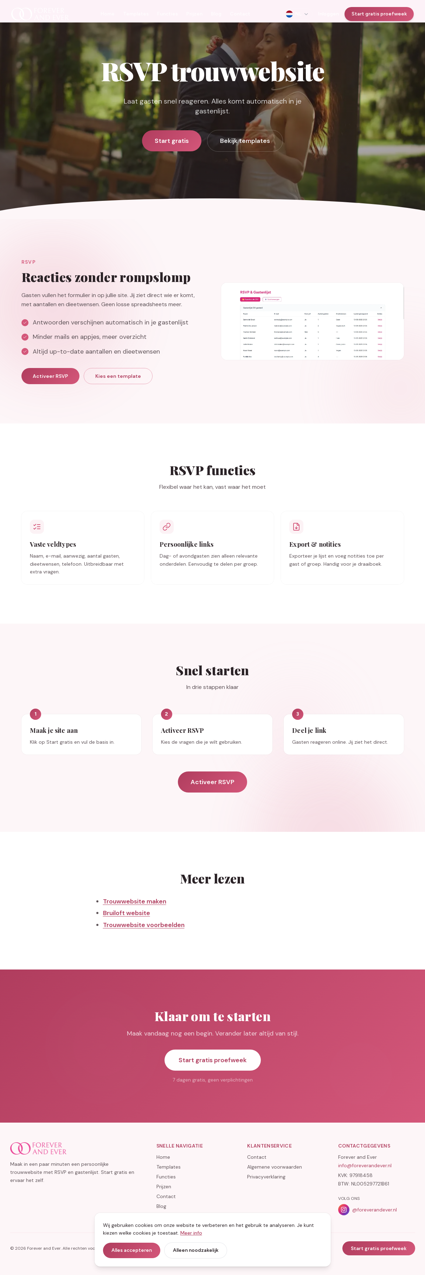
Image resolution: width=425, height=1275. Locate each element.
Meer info (191, 1233)
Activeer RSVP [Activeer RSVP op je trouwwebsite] (212, 795)
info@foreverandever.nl (365, 1165)
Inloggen (328, 14)
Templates (136, 14)
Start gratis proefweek (379, 14)
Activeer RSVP (50, 389)
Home (108, 14)
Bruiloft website (126, 926)
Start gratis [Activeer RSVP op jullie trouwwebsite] (172, 141)
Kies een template (118, 389)
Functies (167, 14)
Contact (240, 14)
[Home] (40, 14)
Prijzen (194, 14)
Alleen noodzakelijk (195, 1250)
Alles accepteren (131, 1250)
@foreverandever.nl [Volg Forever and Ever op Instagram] (367, 1209)
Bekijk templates (245, 141)
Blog (216, 14)
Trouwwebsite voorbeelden (144, 937)
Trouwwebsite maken (134, 914)
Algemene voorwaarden (274, 1167)
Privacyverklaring (266, 1177)
